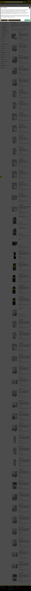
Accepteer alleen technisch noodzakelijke (14, 20)
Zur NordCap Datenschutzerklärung (22, 13)
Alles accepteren (27, 20)
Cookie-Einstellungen (4, 20)
